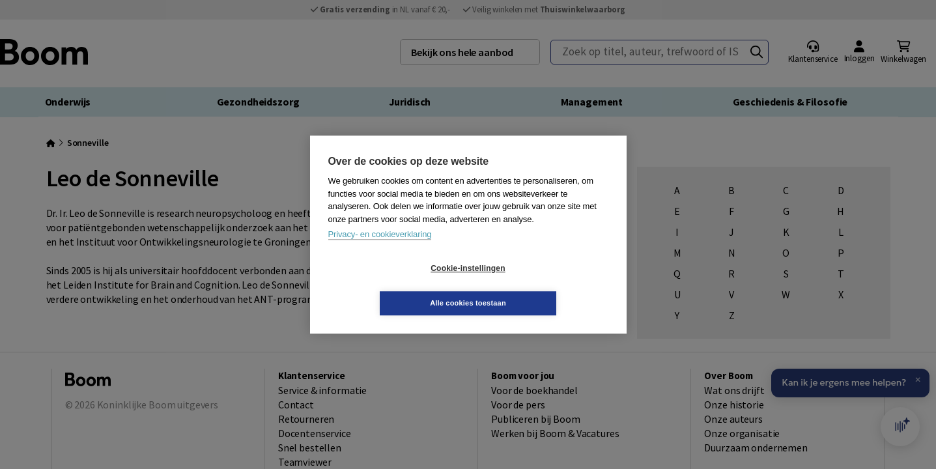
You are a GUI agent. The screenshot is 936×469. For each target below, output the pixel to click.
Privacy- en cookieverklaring (380, 252)
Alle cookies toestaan (545, 285)
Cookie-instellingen (390, 286)
